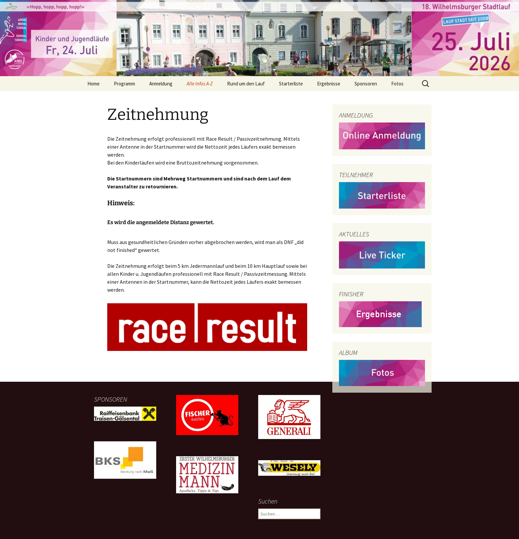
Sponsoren (365, 83)
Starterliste (291, 83)
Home (93, 83)
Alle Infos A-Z (200, 83)
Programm (124, 83)
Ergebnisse (328, 83)
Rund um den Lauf (246, 83)
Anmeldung (160, 83)
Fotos (397, 83)
